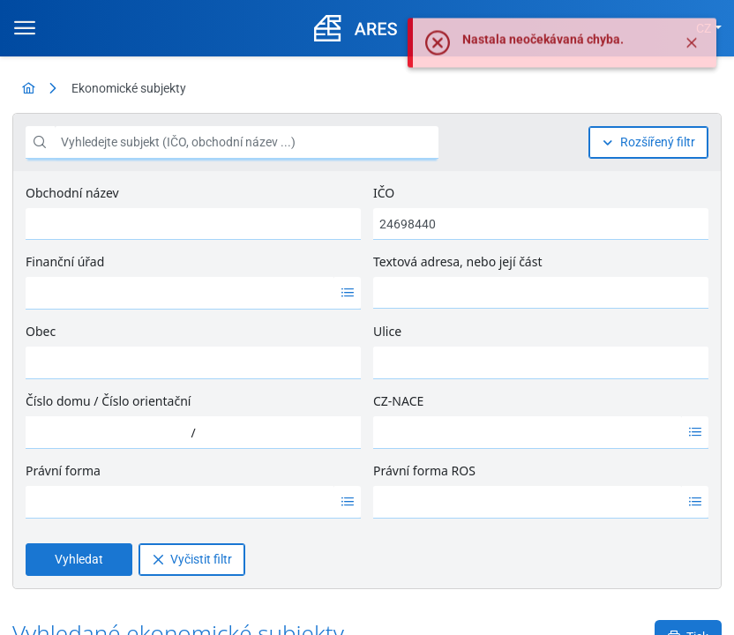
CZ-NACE (398, 400)
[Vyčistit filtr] (192, 559)
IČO (383, 192)
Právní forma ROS (424, 470)
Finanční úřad (65, 261)
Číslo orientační (146, 400)
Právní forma (63, 470)
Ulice (387, 331)
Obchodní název (72, 192)
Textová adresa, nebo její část (457, 261)
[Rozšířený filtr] (648, 142)
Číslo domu (58, 400)
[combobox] (180, 293)
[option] (180, 293)
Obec (41, 331)
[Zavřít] (691, 61)
